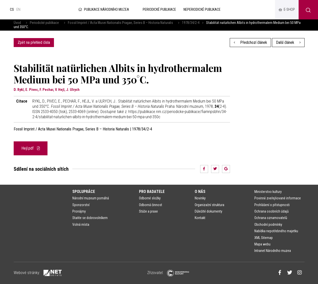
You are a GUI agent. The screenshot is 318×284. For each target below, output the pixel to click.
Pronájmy (79, 211)
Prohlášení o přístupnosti (272, 205)
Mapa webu (262, 244)
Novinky (200, 198)
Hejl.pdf (30, 148)
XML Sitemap (263, 238)
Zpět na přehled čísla (34, 42)
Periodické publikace (44, 23)
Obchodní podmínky (268, 225)
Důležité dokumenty (208, 211)
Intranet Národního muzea (272, 251)
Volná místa (80, 225)
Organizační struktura (209, 205)
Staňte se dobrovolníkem (90, 218)
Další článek (288, 42)
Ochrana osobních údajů (271, 211)
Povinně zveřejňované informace (277, 198)
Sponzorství (81, 205)
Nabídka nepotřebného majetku (276, 231)
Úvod (17, 23)
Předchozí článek (250, 42)
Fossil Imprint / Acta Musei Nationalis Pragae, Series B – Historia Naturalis (120, 23)
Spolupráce (83, 191)
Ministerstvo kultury (268, 192)
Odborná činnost (150, 205)
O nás (200, 191)
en (18, 9)
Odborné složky (150, 198)
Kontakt (200, 218)
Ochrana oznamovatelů (270, 218)
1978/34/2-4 (190, 23)
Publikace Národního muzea (103, 9)
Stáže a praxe (148, 211)
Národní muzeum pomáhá (90, 198)
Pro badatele (152, 191)
